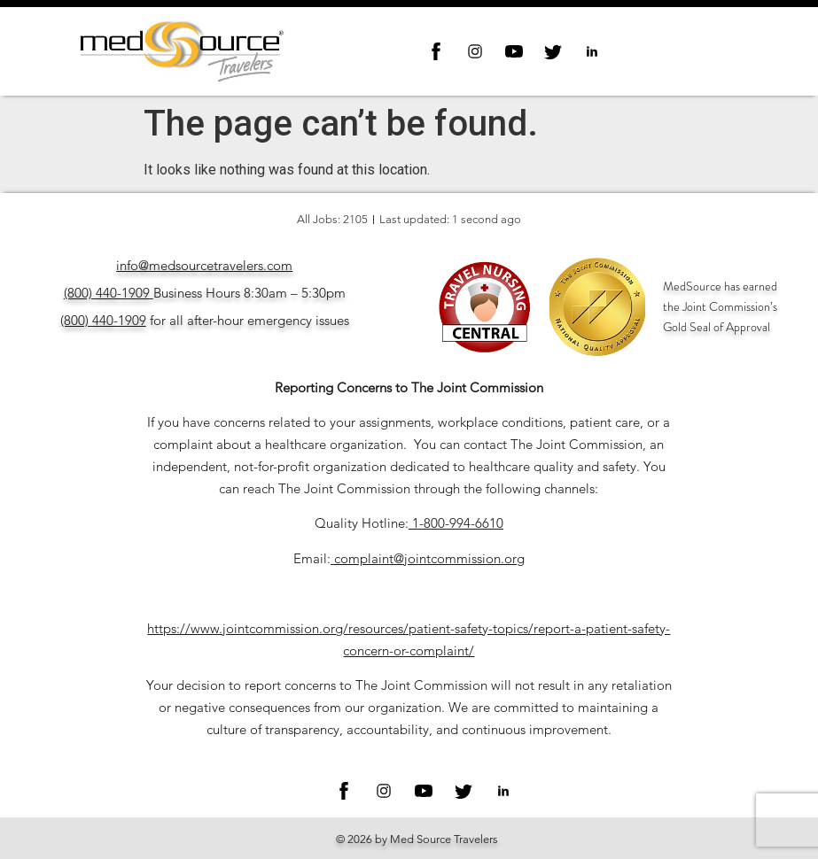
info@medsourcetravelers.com (204, 265)
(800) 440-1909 (107, 292)
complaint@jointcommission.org (429, 558)
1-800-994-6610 (457, 523)
